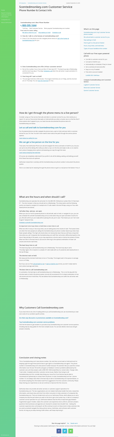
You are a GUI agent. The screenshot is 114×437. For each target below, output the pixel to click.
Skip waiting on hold (44, 32)
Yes (68, 423)
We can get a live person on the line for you (39, 142)
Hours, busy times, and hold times (94, 46)
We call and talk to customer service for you (97, 37)
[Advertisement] (50, 53)
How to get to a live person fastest (94, 43)
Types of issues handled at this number (95, 48)
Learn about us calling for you (28, 138)
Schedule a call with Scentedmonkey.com (31, 222)
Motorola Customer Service (92, 88)
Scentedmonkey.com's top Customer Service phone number (97, 33)
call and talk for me (38, 264)
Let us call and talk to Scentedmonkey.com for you (42, 127)
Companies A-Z (5, 20)
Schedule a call (56, 32)
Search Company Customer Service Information (6, 15)
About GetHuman (6, 22)
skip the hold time (43, 81)
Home (3, 10)
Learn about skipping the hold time (29, 153)
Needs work (74, 423)
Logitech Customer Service (92, 85)
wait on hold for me (52, 264)
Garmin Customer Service (91, 90)
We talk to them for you (29, 32)
